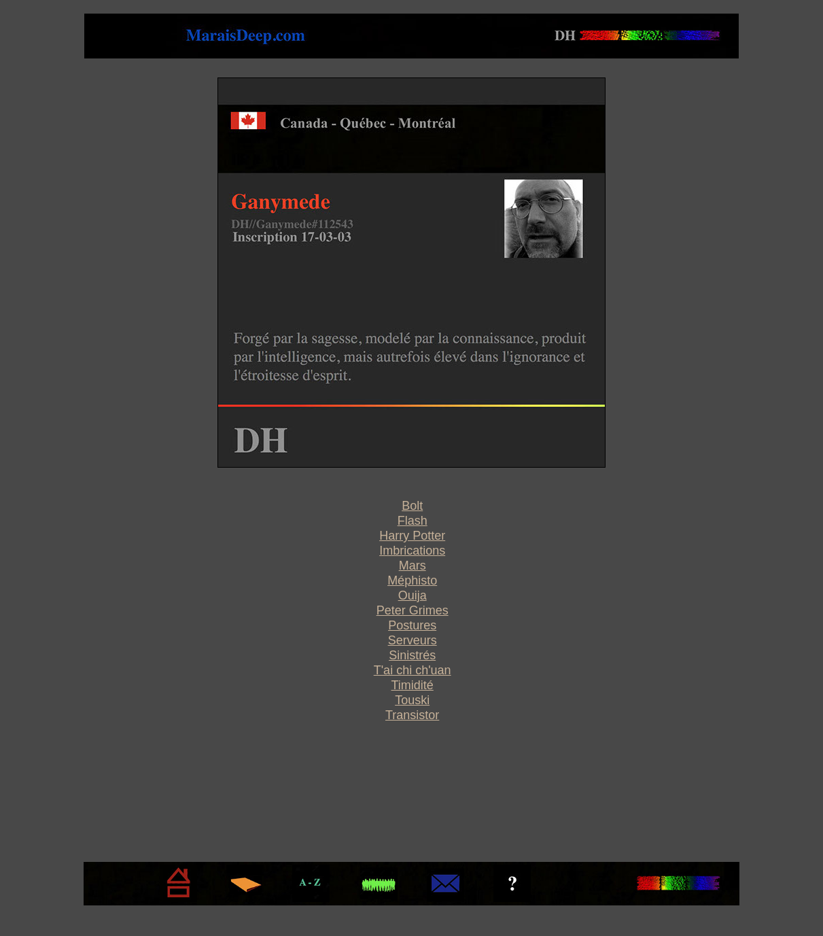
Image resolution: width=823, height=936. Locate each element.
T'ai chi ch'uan (412, 670)
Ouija (412, 595)
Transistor (412, 715)
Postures (412, 625)
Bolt (412, 506)
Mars (412, 565)
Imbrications (412, 550)
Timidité (412, 685)
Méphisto (412, 580)
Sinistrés (412, 655)
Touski (412, 700)
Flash (412, 520)
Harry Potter (412, 535)
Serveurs (412, 640)
